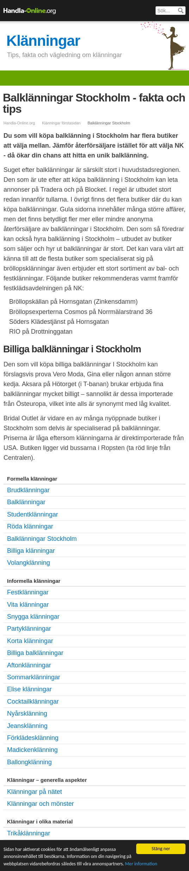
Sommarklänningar (33, 677)
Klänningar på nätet (34, 791)
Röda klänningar (30, 526)
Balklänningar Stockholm (42, 538)
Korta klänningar (30, 640)
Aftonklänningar (29, 665)
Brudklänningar (28, 490)
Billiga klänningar (31, 550)
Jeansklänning (27, 725)
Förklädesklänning (32, 737)
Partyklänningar (29, 628)
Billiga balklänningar (35, 652)
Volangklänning (28, 562)
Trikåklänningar (28, 833)
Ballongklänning (29, 762)
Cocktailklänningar (33, 701)
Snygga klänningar (33, 616)
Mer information (141, 864)
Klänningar (43, 40)
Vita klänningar (28, 604)
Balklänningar (26, 502)
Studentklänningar (32, 514)
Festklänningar (28, 592)
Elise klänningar (29, 689)
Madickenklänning (32, 749)
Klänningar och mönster (40, 803)
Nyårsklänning (27, 713)
